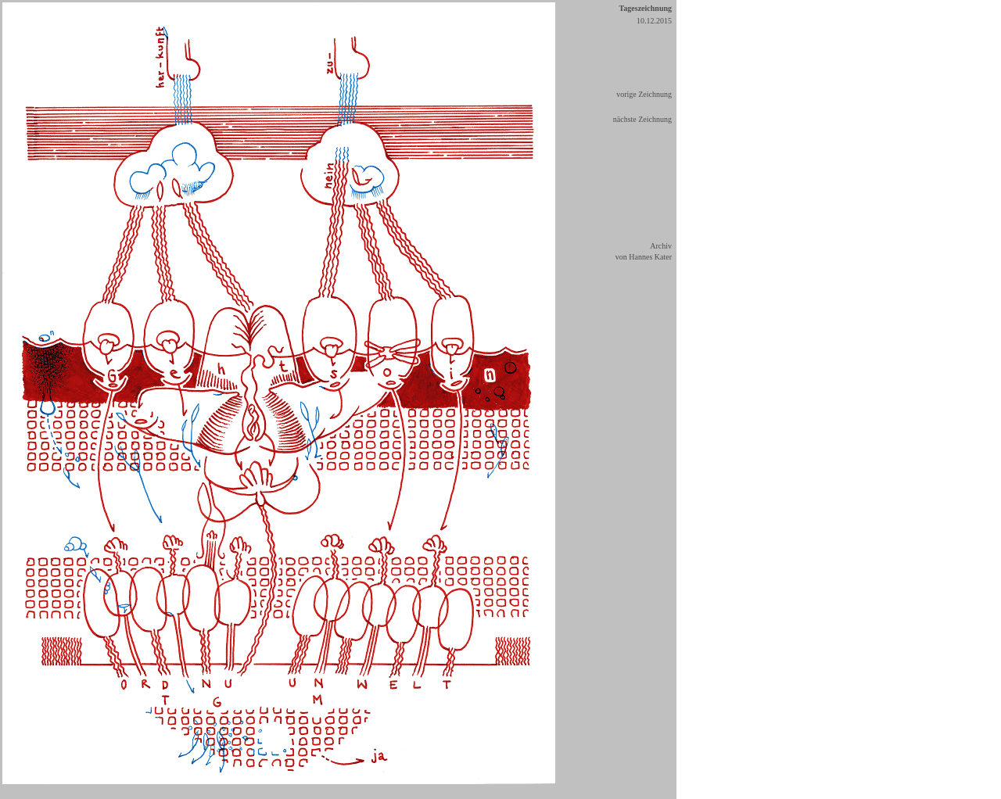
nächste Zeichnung (642, 119)
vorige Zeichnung (644, 94)
